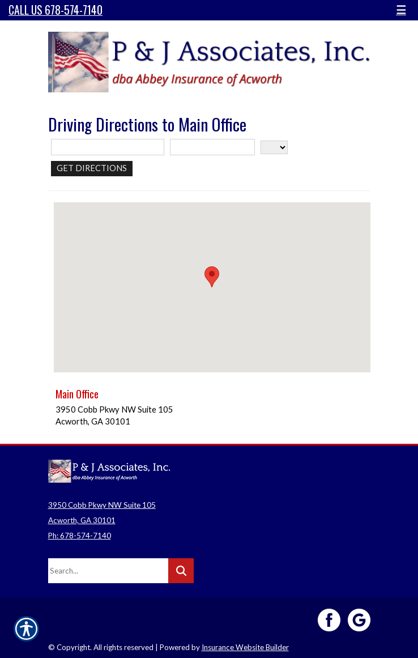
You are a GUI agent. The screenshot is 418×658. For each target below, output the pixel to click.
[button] (211, 276)
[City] (212, 147)
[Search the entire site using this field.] (108, 570)
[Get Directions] (92, 168)
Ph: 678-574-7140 (79, 535)
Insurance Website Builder (245, 647)
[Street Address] (107, 147)
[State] (274, 147)
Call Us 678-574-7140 (55, 10)
